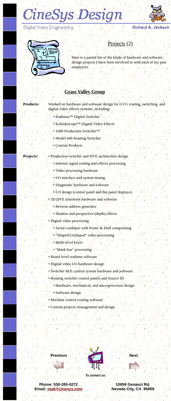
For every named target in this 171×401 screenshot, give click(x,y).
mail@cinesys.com (64, 389)
